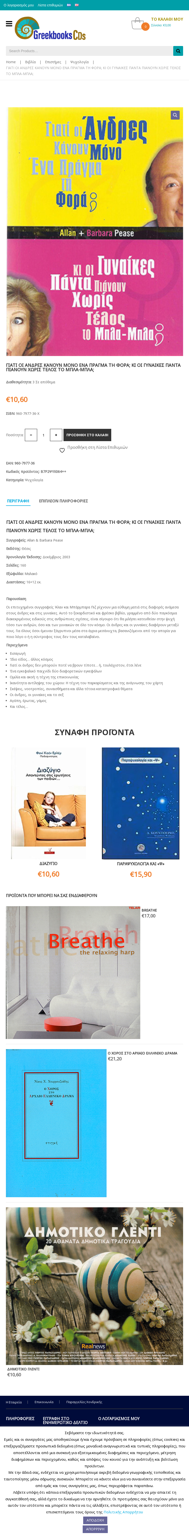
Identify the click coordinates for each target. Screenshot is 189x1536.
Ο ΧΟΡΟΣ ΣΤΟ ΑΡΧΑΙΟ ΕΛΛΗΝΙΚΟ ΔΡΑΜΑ (142, 1053)
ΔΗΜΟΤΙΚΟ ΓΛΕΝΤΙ (23, 1369)
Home (11, 62)
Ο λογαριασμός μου (21, 5)
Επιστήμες (53, 62)
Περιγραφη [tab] (18, 501)
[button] (175, 115)
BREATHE (149, 910)
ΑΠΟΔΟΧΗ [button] (95, 1520)
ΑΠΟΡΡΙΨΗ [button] (95, 1529)
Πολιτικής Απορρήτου (123, 1511)
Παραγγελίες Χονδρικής (84, 1402)
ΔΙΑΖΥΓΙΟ (48, 863)
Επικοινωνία (44, 1402)
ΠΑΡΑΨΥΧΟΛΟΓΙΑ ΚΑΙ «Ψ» (140, 864)
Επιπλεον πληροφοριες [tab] (63, 501)
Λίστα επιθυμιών (56, 5)
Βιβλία (30, 62)
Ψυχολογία (79, 62)
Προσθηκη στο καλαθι (87, 435)
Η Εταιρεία (14, 1402)
